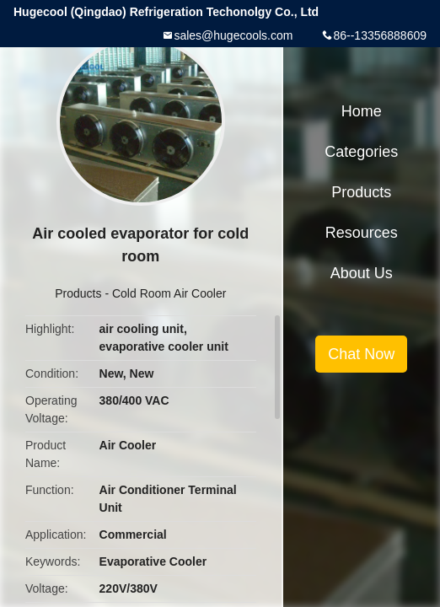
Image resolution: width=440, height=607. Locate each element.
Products (78, 293)
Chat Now (361, 354)
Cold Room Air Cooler (169, 293)
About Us (361, 273)
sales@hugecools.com (233, 35)
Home (361, 111)
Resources (361, 232)
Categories (361, 151)
